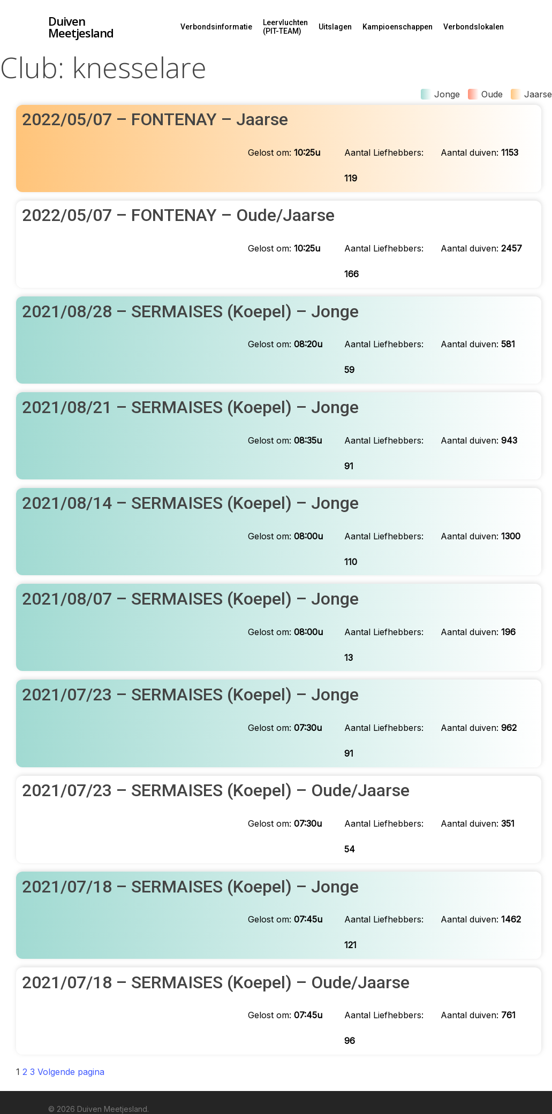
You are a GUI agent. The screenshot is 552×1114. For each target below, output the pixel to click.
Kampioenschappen (397, 26)
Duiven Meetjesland (81, 27)
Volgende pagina (70, 1071)
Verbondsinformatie (216, 26)
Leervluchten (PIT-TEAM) (285, 26)
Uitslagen (335, 26)
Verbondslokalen (473, 26)
